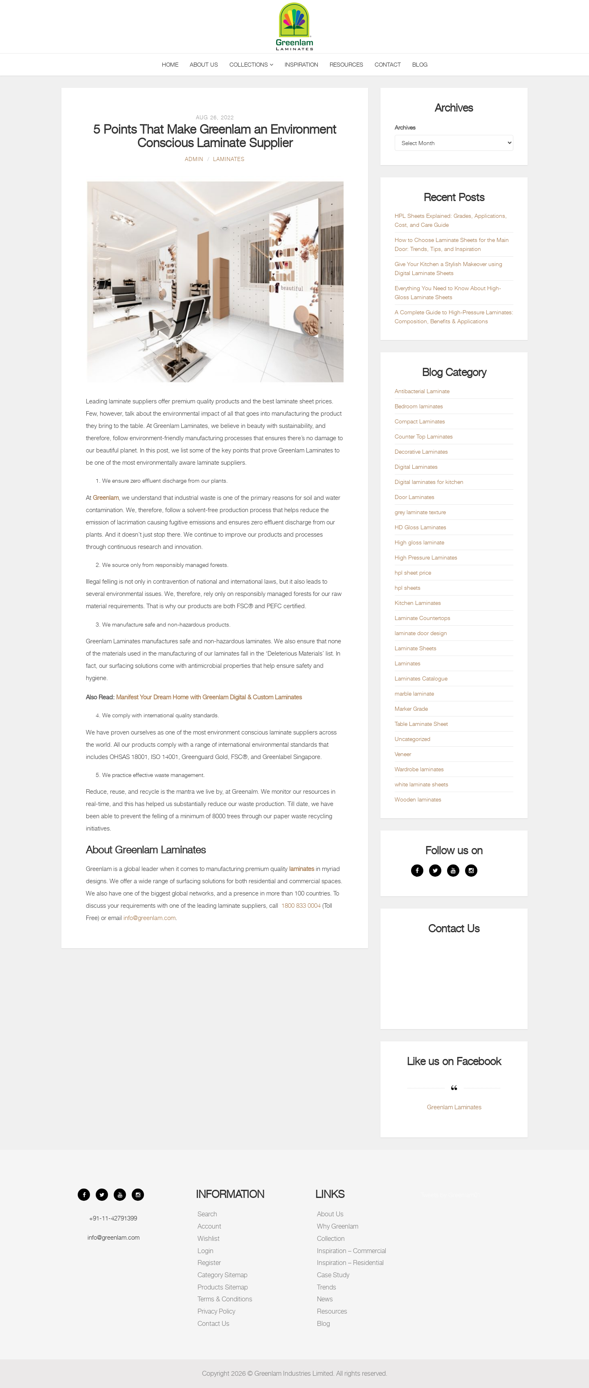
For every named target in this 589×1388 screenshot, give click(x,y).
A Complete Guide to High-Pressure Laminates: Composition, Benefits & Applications (454, 317)
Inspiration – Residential (350, 1263)
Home (170, 64)
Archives (405, 127)
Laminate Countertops (422, 617)
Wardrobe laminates (419, 769)
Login (206, 1251)
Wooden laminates (418, 799)
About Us (204, 64)
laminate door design (421, 632)
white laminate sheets (421, 784)
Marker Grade (411, 708)
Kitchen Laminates (418, 602)
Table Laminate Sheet (421, 723)
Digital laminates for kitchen (429, 481)
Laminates (229, 159)
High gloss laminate (419, 542)
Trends (326, 1287)
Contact (388, 64)
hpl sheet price (413, 572)
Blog (419, 64)
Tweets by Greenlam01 (450, 1194)
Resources (346, 64)
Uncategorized (412, 738)
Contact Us (213, 1324)
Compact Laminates (420, 421)
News (325, 1299)
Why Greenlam (337, 1226)
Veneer (403, 753)
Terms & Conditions (225, 1299)
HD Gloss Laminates (420, 527)
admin (194, 159)
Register (209, 1263)
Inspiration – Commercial (351, 1251)
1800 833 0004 (301, 905)
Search (207, 1214)
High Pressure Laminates (426, 557)
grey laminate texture (420, 511)
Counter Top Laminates (424, 436)
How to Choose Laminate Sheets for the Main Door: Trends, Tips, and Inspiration (452, 244)
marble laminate (414, 693)
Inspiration (301, 64)
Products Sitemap (223, 1287)
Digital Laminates (416, 466)
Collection (331, 1238)
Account (209, 1226)
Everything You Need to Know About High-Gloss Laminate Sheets (448, 292)
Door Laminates (414, 496)
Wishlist (209, 1238)
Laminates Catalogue (421, 678)
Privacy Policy (216, 1311)
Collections (251, 64)
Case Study (333, 1275)
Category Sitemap (222, 1275)
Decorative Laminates (421, 451)
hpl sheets (407, 587)
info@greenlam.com (149, 917)
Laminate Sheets (415, 648)
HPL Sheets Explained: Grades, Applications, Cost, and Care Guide (451, 220)
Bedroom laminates (419, 406)
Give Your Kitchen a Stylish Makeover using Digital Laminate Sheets (448, 268)
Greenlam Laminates (454, 1106)
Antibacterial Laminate (422, 390)
